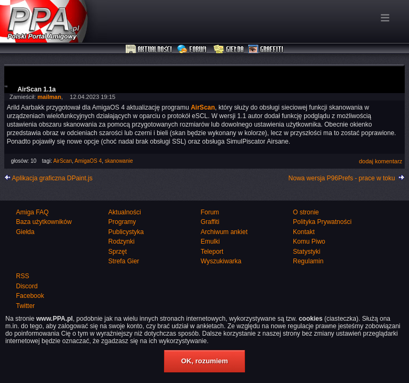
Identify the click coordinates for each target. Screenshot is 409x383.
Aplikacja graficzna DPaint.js (52, 178)
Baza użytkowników (44, 222)
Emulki (210, 241)
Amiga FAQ (32, 212)
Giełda (228, 49)
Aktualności (149, 49)
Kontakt (304, 232)
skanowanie (119, 161)
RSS (22, 276)
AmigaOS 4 (88, 161)
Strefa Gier (123, 261)
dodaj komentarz (380, 161)
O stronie (306, 212)
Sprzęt (117, 251)
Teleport (212, 251)
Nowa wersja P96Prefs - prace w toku (342, 178)
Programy (122, 222)
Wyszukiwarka (221, 261)
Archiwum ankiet (224, 232)
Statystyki (306, 251)
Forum (193, 49)
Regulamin (308, 261)
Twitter (25, 306)
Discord (27, 286)
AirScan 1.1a (37, 89)
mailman (49, 97)
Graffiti (266, 49)
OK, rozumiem (204, 361)
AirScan (62, 161)
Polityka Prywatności (322, 222)
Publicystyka (126, 232)
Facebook (30, 295)
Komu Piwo (309, 241)
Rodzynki (121, 241)
